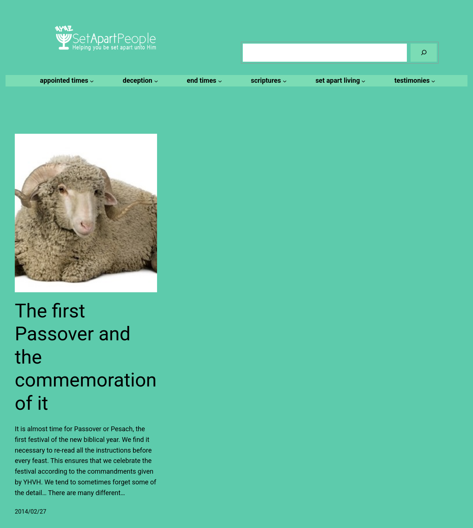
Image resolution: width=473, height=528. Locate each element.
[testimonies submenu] (413, 80)
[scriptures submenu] (268, 80)
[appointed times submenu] (66, 80)
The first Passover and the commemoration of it (86, 357)
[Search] (424, 53)
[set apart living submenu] (339, 80)
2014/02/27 (30, 511)
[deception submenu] (139, 80)
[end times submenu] (203, 80)
